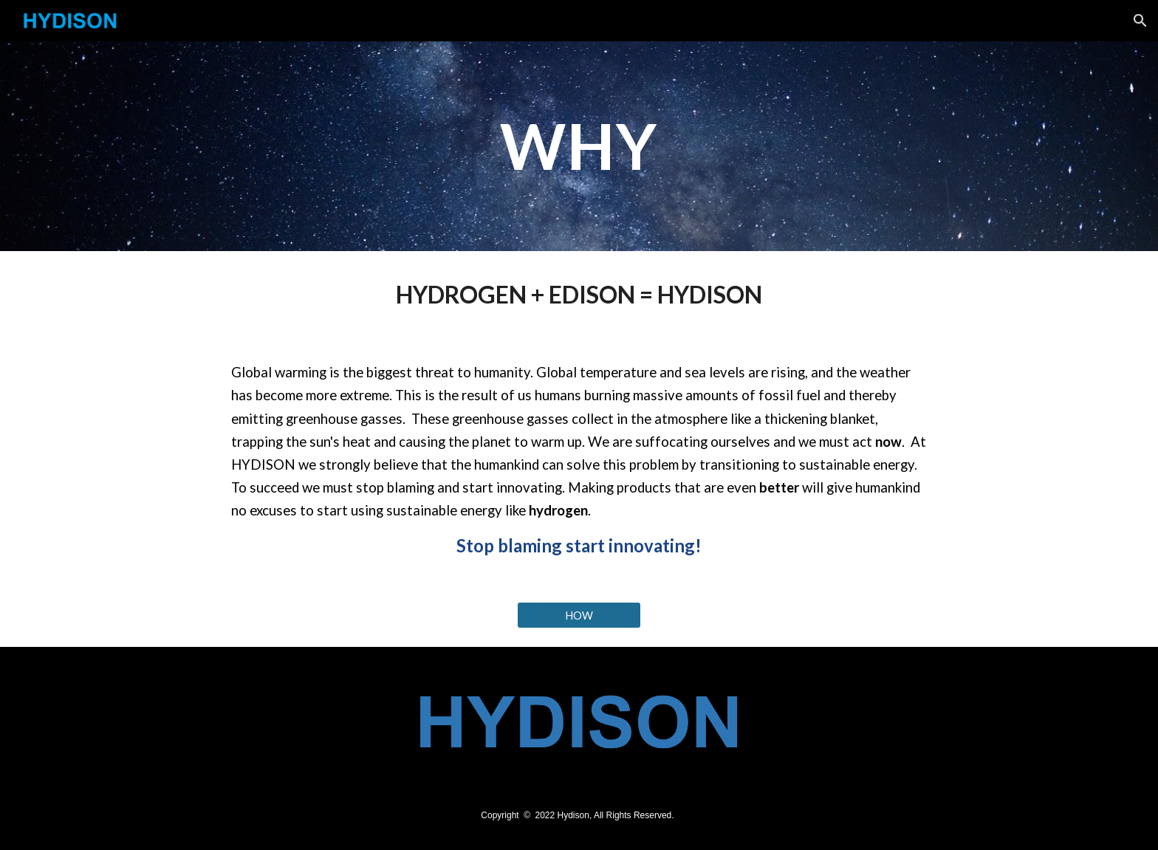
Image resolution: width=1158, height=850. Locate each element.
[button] (1140, 20)
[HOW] (579, 615)
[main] (579, 146)
